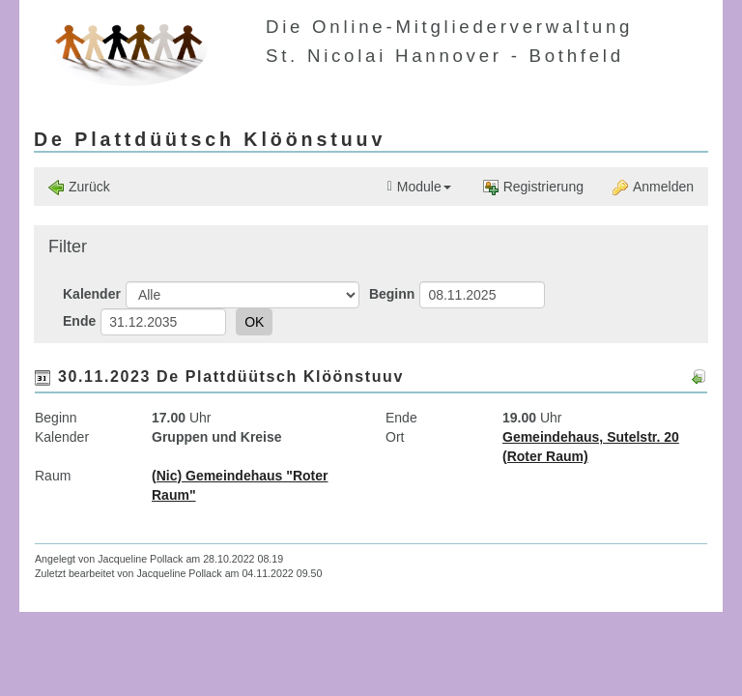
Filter (67, 246)
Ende (79, 321)
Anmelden (653, 187)
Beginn (391, 294)
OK (254, 322)
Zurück (79, 187)
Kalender (92, 294)
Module (419, 187)
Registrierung (533, 187)
